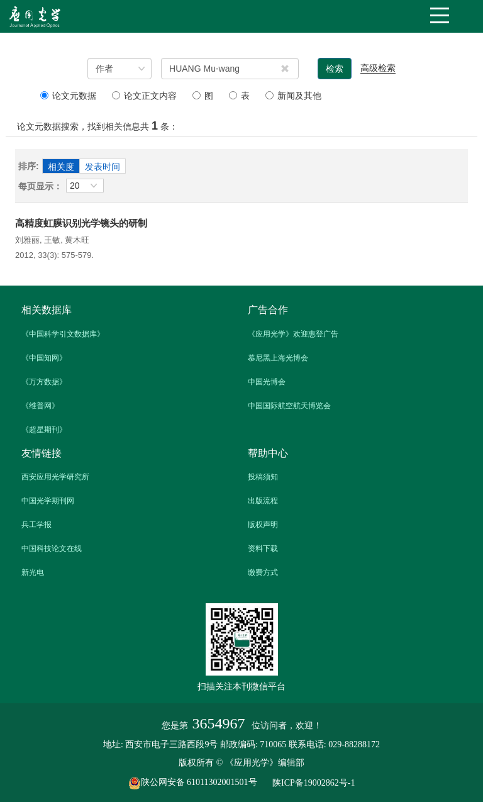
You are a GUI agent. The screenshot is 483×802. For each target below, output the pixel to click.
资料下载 (263, 548)
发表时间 (102, 167)
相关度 (61, 167)
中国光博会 (267, 381)
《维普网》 (40, 405)
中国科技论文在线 (51, 548)
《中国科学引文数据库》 (62, 334)
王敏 (52, 240)
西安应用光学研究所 (55, 476)
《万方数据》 (44, 381)
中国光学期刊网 (47, 500)
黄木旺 (77, 240)
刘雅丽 (27, 240)
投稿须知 (263, 476)
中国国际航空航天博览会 (289, 405)
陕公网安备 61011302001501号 (199, 783)
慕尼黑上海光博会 (278, 358)
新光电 (32, 572)
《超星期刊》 (44, 429)
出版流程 (263, 500)
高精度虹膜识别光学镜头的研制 (81, 223)
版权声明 (263, 524)
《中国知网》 (44, 358)
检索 (334, 69)
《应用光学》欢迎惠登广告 (293, 334)
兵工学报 (36, 524)
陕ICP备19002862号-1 (313, 783)
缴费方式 (263, 572)
